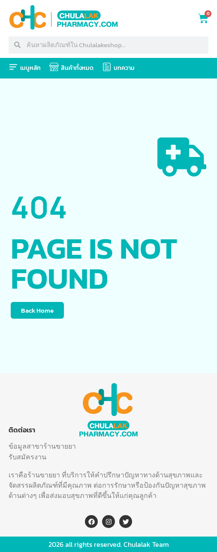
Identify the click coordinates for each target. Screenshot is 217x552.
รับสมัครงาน (27, 456)
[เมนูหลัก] (13, 67)
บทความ (124, 67)
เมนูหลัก (30, 67)
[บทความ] (107, 67)
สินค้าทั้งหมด (77, 67)
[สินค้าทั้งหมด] (54, 67)
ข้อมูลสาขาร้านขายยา (42, 446)
